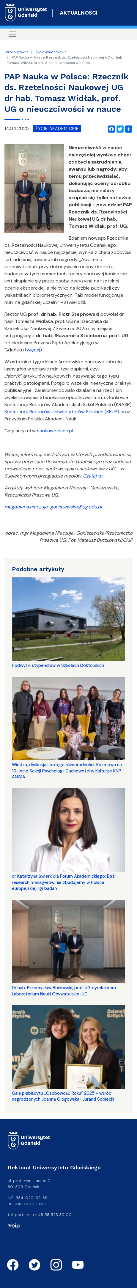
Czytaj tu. (93, 476)
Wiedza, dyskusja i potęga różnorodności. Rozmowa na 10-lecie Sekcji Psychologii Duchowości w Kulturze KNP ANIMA (67, 771)
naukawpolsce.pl (55, 431)
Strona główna (16, 52)
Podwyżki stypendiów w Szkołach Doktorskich (58, 665)
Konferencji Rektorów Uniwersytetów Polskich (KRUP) (61, 412)
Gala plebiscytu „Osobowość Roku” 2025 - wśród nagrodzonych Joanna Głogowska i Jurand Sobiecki (63, 1096)
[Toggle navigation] (12, 34)
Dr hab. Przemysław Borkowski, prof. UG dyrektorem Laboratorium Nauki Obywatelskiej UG (64, 991)
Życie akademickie (51, 52)
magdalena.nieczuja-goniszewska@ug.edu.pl (53, 507)
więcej (33, 350)
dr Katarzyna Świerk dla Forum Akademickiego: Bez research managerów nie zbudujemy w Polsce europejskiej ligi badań (63, 882)
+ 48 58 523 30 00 (53, 1214)
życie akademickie (57, 128)
